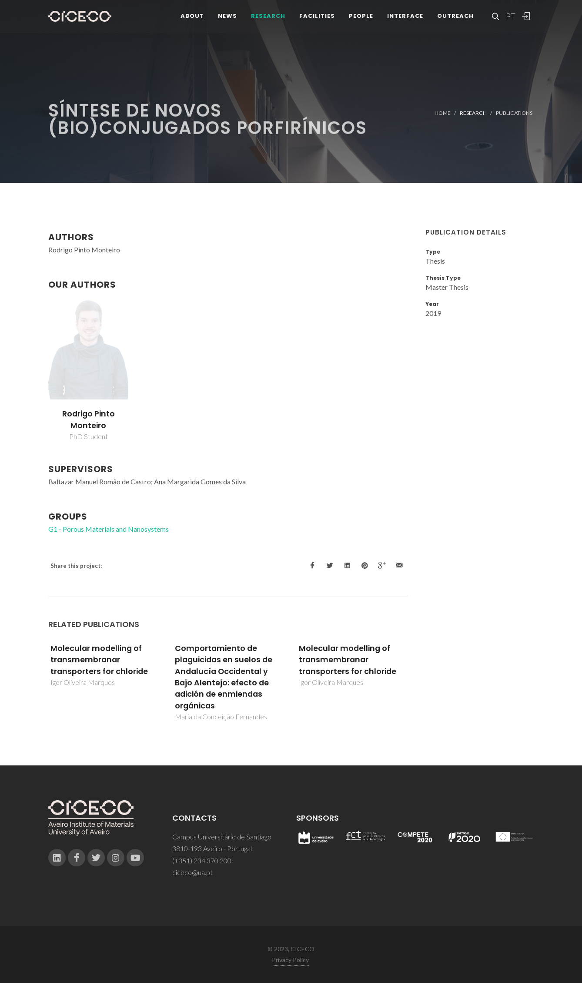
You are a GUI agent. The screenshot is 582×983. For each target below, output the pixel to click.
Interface (405, 17)
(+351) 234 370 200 (201, 860)
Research (268, 17)
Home (443, 113)
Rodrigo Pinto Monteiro (88, 419)
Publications (514, 113)
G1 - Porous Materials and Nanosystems (108, 529)
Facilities (317, 17)
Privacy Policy (290, 959)
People (361, 17)
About (192, 17)
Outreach (455, 17)
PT (510, 17)
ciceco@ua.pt (192, 872)
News (227, 17)
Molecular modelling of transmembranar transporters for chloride (99, 660)
